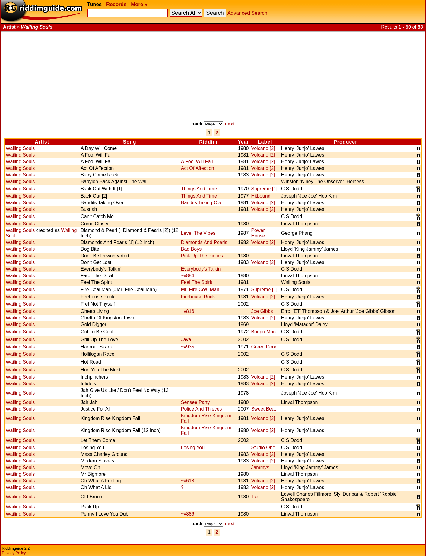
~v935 (187, 346)
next (230, 123)
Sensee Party (195, 402)
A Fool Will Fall (197, 161)
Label (265, 142)
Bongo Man (263, 331)
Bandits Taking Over (202, 202)
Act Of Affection (197, 168)
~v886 (187, 513)
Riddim (208, 142)
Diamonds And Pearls (204, 242)
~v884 (187, 275)
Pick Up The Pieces (202, 255)
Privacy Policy (14, 553)
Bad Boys (191, 249)
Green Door (263, 346)
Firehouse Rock (198, 296)
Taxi (255, 496)
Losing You (193, 447)
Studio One (263, 447)
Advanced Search (247, 13)
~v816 (187, 311)
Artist (42, 142)
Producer (345, 142)
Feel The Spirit (196, 282)
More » (139, 4)
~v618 (187, 480)
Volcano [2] (263, 148)
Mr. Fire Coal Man (200, 289)
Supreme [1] (264, 188)
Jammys (260, 467)
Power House (258, 233)
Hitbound (260, 196)
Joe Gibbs (262, 311)
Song (129, 142)
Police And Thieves (201, 408)
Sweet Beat (263, 408)
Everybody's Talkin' (201, 269)
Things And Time (199, 188)
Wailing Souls (20, 148)
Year (243, 142)
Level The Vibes (198, 233)
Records (116, 4)
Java (186, 339)
